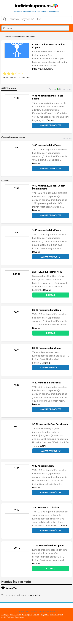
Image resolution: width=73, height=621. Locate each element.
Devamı (50, 120)
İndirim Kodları (15, 615)
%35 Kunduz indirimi (43, 466)
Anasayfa (5, 615)
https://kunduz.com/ (42, 69)
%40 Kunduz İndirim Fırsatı (46, 382)
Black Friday (19, 617)
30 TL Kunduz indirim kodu (46, 348)
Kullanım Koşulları (56, 615)
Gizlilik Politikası (7, 617)
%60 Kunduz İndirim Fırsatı (46, 145)
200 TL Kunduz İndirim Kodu (47, 271)
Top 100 (36, 615)
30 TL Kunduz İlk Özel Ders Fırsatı (50, 424)
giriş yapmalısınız (34, 595)
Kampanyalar (27, 615)
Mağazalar (45, 615)
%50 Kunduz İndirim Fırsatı (46, 230)
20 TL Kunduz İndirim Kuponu (48, 545)
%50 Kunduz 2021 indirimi (46, 507)
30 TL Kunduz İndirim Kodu (46, 310)
